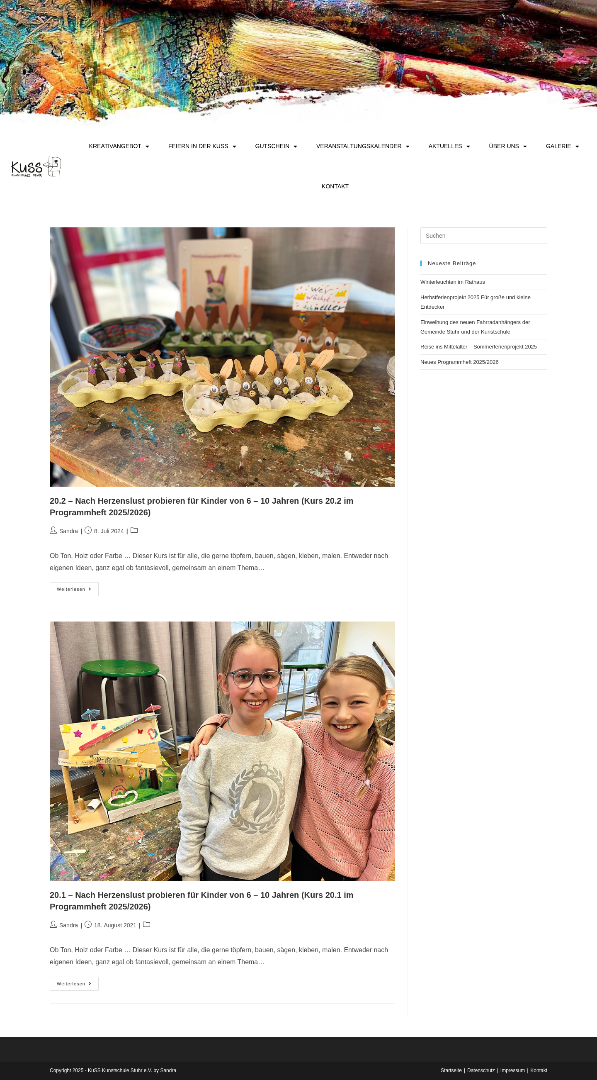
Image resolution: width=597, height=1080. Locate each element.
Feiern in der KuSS (202, 146)
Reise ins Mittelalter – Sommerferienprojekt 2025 (478, 347)
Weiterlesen (78, 587)
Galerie (562, 146)
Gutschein (276, 146)
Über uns (508, 146)
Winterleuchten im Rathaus (452, 282)
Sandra (68, 531)
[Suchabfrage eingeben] (483, 235)
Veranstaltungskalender (363, 146)
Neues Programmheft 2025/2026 (459, 362)
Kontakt (335, 186)
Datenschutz (481, 1070)
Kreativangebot (119, 146)
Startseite (451, 1070)
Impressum (512, 1070)
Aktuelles (449, 146)
